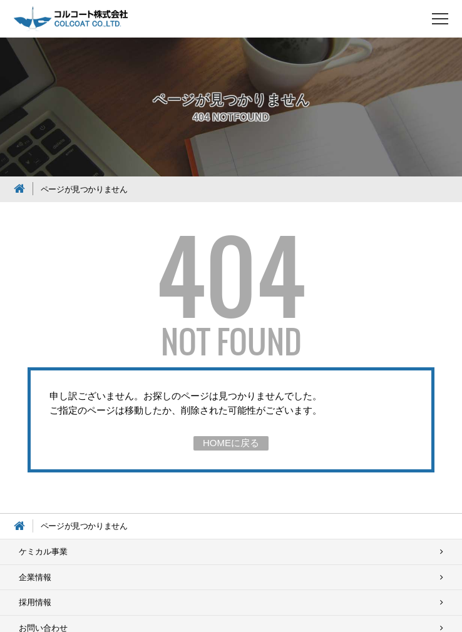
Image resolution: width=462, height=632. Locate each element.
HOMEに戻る (231, 442)
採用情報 (35, 602)
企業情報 (35, 577)
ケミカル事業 (43, 551)
